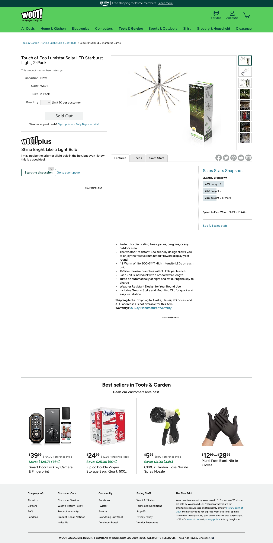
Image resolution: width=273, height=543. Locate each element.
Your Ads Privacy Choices (194, 537)
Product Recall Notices (71, 516)
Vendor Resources (147, 522)
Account (232, 15)
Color (34, 86)
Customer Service (68, 500)
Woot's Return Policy (70, 505)
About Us (33, 500)
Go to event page (68, 172)
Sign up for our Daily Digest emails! (78, 124)
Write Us (63, 522)
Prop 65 (140, 511)
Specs (138, 158)
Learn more (165, 3)
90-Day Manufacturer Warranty (150, 308)
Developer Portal (108, 522)
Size (35, 94)
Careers (32, 505)
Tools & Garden (30, 42)
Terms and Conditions (149, 505)
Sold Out (64, 115)
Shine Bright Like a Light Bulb (59, 42)
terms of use (192, 519)
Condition (31, 78)
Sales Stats (156, 158)
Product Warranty (68, 511)
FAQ (30, 511)
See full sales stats (215, 226)
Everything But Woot (111, 516)
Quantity (32, 102)
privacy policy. (212, 519)
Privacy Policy (144, 516)
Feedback (33, 516)
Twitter (103, 505)
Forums (216, 15)
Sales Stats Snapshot (223, 170)
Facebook (104, 500)
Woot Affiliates (145, 500)
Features (120, 158)
